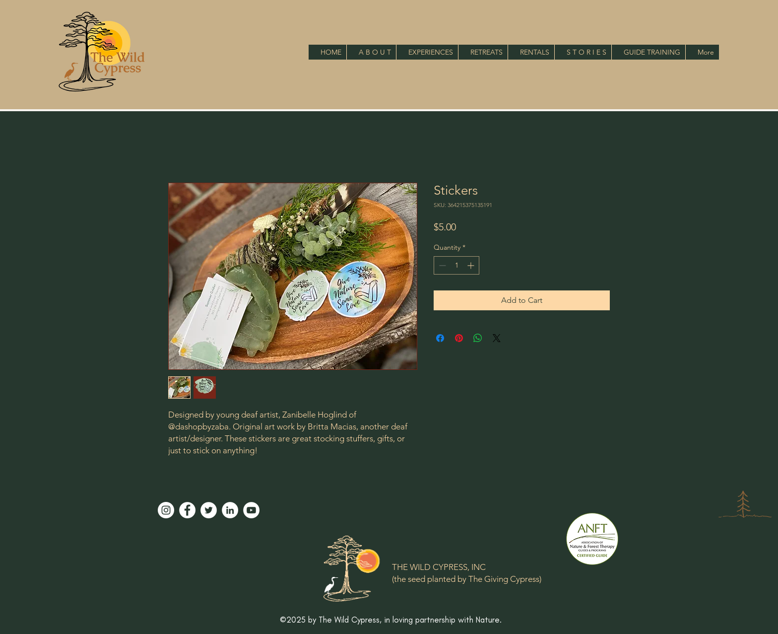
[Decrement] (441, 265)
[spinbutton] (456, 265)
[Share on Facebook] (440, 338)
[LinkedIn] (230, 510)
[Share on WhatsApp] (478, 338)
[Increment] (471, 265)
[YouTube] (251, 510)
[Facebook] (187, 510)
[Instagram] (166, 510)
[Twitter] (208, 510)
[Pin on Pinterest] (459, 338)
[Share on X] (497, 338)
